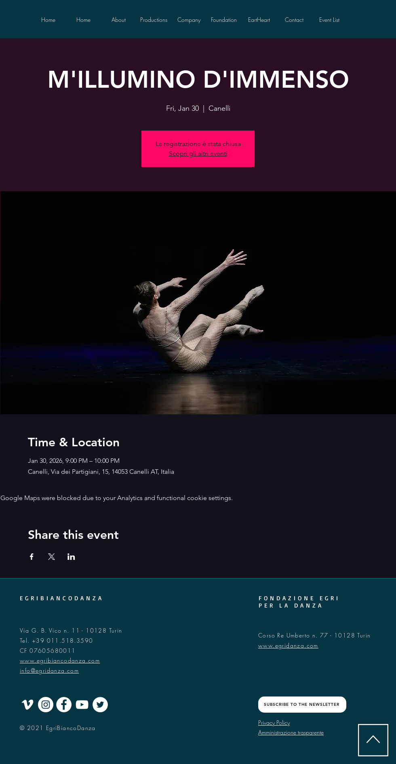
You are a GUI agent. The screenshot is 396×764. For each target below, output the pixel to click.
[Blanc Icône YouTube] (82, 704)
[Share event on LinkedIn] (71, 556)
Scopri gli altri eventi (198, 153)
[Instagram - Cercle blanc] (45, 704)
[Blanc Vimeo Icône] (27, 704)
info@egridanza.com (49, 670)
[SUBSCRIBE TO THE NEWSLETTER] (302, 704)
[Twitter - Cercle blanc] (100, 704)
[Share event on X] (51, 556)
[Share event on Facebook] (32, 556)
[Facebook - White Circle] (64, 704)
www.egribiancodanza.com (60, 660)
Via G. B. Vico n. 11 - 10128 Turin (71, 630)
